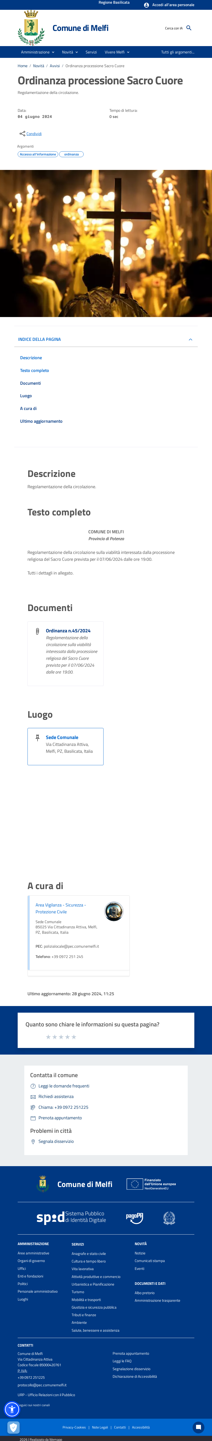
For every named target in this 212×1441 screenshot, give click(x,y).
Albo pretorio (145, 1293)
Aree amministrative (33, 1253)
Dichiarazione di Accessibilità (135, 1376)
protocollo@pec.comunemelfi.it (42, 1385)
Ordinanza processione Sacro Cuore (95, 66)
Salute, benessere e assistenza (95, 1330)
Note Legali (100, 1427)
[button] (169, 5)
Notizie (140, 1253)
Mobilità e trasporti (86, 1299)
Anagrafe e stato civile (89, 1253)
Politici (23, 1284)
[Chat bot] (198, 1427)
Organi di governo (31, 1260)
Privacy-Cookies (74, 1427)
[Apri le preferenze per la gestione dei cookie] (13, 1427)
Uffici (22, 1268)
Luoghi (23, 1299)
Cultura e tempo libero (89, 1261)
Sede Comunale (62, 737)
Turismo (78, 1292)
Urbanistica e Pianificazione (93, 1284)
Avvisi (55, 66)
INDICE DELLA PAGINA (39, 339)
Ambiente (79, 1322)
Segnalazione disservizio (131, 1369)
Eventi (139, 1268)
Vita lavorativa (83, 1269)
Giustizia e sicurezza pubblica (94, 1307)
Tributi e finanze (84, 1315)
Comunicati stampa (150, 1260)
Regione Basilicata (114, 2)
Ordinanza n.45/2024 (68, 630)
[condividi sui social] (30, 134)
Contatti (25, 1345)
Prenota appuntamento (131, 1353)
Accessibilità (141, 1427)
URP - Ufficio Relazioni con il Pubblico (46, 1395)
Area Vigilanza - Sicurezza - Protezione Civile (61, 908)
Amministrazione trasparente (157, 1300)
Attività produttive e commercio (96, 1276)
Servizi (78, 1244)
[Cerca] (189, 28)
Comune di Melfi (80, 27)
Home (22, 66)
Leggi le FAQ (122, 1361)
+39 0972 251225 (31, 1377)
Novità (38, 66)
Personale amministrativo (38, 1291)
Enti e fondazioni (30, 1276)
